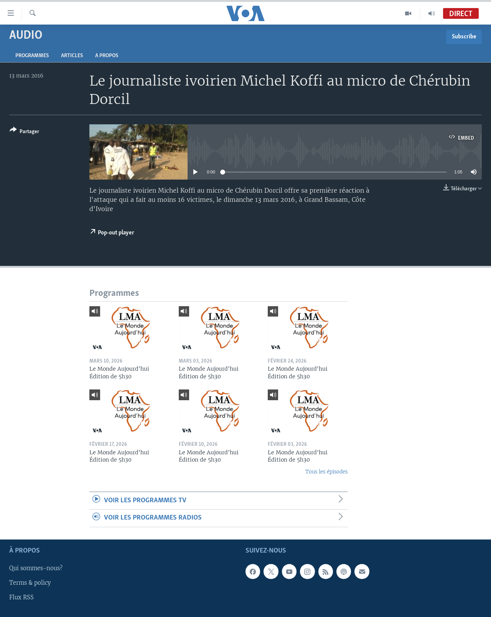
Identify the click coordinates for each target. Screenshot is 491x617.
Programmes (32, 56)
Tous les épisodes (326, 472)
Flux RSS (21, 597)
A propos (106, 56)
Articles (72, 56)
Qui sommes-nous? (36, 568)
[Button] (24, 132)
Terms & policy (30, 582)
